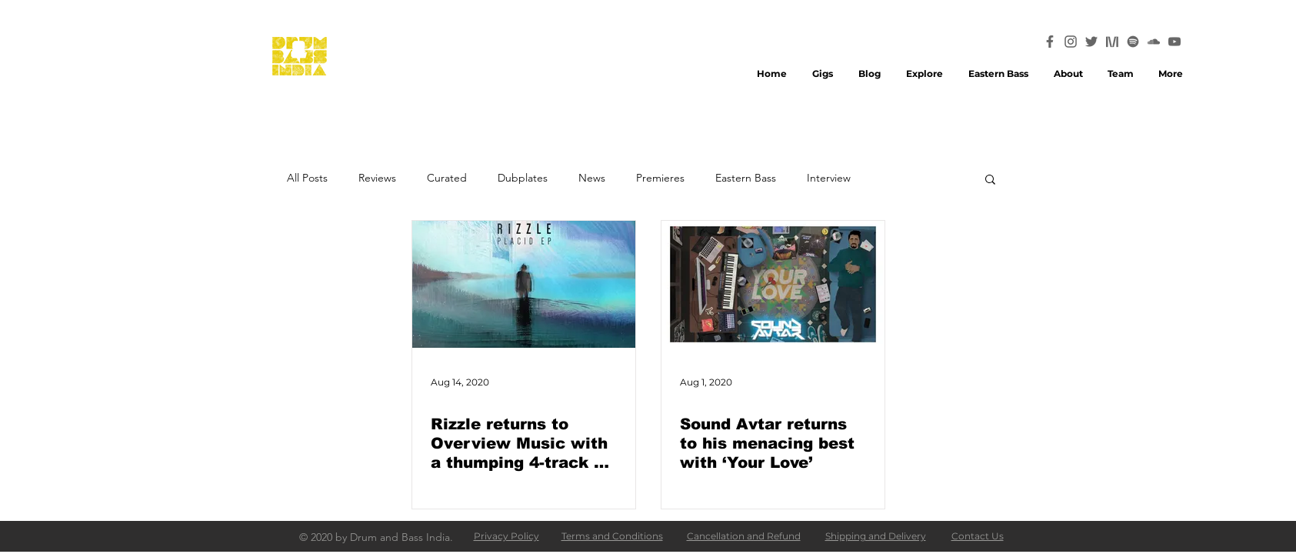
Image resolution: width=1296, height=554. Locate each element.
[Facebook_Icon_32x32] (1050, 41)
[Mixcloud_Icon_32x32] (1112, 41)
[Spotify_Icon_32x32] (1133, 41)
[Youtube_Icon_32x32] (1174, 41)
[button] (990, 180)
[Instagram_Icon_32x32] (1070, 41)
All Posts (307, 178)
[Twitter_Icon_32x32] (1091, 41)
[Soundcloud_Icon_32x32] (1154, 41)
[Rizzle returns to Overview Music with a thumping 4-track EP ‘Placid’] (523, 284)
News (591, 178)
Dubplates (523, 178)
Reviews (377, 178)
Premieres (660, 178)
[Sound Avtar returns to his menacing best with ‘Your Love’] (773, 284)
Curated (447, 178)
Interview (829, 178)
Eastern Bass (745, 178)
